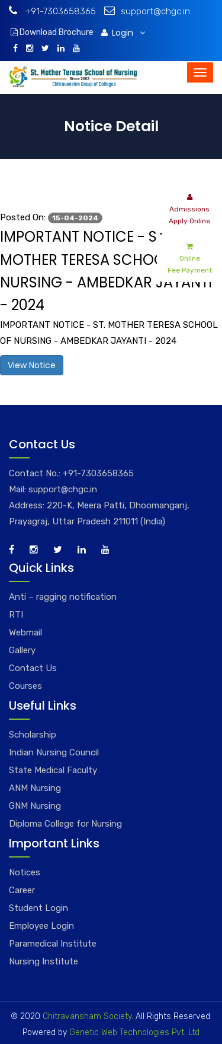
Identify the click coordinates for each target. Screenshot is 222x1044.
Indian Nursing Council (54, 752)
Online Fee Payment (190, 257)
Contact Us (33, 668)
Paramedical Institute (52, 943)
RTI (16, 614)
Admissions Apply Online (189, 208)
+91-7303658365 (52, 11)
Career (22, 890)
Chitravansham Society (87, 1016)
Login (123, 33)
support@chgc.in (147, 11)
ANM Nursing (35, 788)
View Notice (32, 365)
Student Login (38, 908)
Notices (24, 872)
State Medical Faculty (53, 770)
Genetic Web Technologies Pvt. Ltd (133, 1032)
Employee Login (41, 925)
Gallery (22, 650)
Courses (25, 686)
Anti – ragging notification (63, 596)
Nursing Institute (43, 961)
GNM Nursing (35, 806)
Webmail (25, 632)
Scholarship (32, 734)
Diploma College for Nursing (65, 823)
